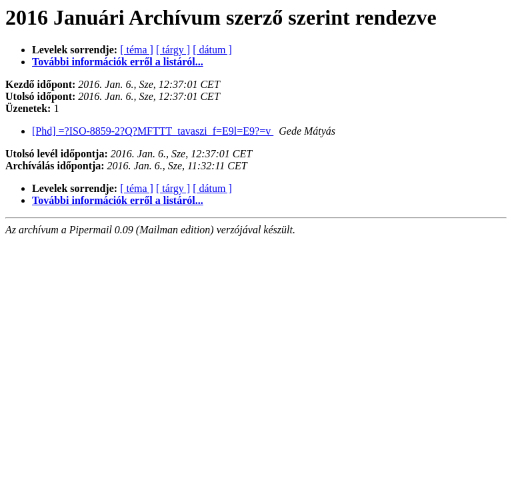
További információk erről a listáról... (117, 61)
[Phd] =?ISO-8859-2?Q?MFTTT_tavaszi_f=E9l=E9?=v (152, 131)
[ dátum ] (212, 49)
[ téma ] (136, 49)
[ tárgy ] (173, 49)
